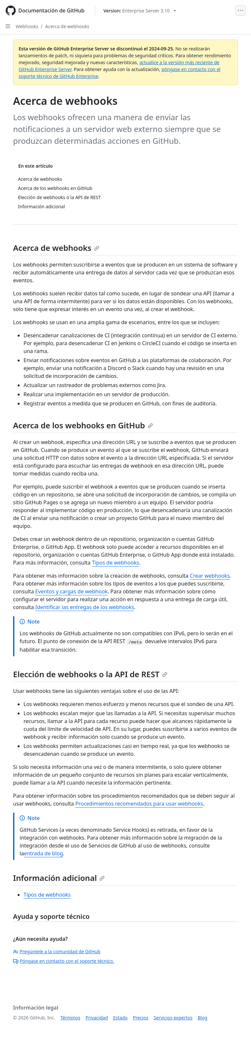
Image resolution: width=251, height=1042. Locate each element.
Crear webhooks (210, 575)
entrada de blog (43, 853)
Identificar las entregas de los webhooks (84, 607)
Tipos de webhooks (115, 562)
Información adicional (59, 877)
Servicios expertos (173, 1017)
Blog (203, 1017)
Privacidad (97, 1017)
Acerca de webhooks (67, 26)
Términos (70, 1017)
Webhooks (27, 26)
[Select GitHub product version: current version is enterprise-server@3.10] (139, 11)
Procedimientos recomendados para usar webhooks (139, 803)
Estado (120, 1017)
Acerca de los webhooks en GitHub (83, 425)
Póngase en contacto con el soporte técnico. (63, 961)
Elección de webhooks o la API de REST (90, 674)
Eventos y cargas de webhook (71, 591)
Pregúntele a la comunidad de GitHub (56, 951)
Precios (140, 1017)
